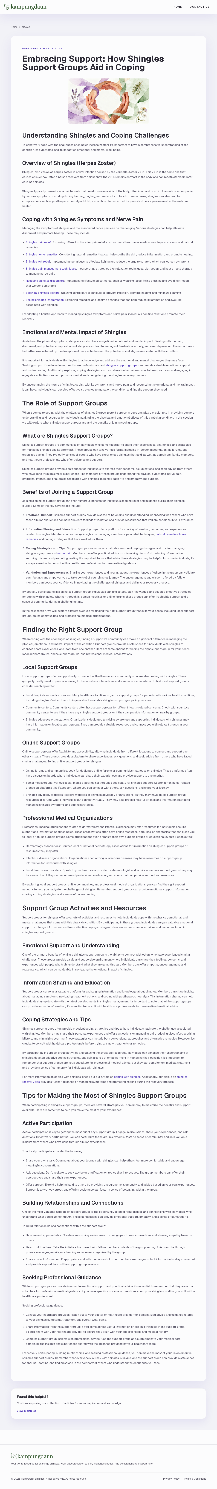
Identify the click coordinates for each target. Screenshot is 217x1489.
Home (177, 6)
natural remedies (167, 534)
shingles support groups (121, 365)
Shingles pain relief (38, 242)
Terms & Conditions (195, 1478)
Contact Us (200, 6)
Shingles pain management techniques (51, 269)
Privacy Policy (171, 1478)
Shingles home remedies (42, 254)
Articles (26, 27)
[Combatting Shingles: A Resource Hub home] (39, 7)
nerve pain (64, 553)
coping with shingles (127, 1077)
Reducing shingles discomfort (45, 281)
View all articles (28, 1411)
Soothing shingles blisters (42, 293)
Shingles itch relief (38, 261)
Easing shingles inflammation (45, 300)
